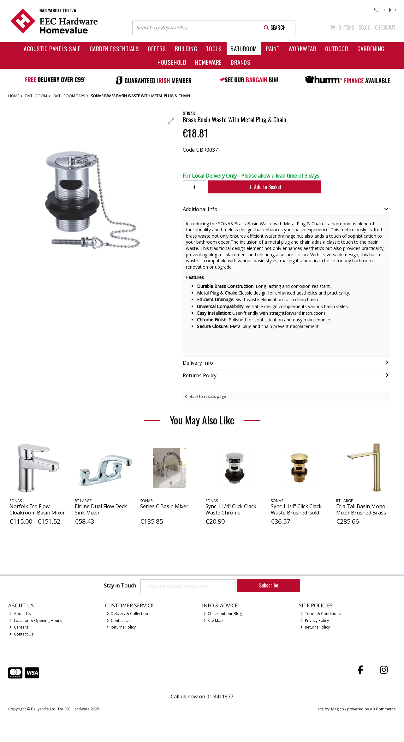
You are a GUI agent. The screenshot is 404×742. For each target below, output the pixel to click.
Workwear (302, 48)
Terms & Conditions (320, 613)
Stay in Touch (120, 586)
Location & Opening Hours (35, 620)
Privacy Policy (314, 620)
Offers (157, 48)
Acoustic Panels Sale (52, 48)
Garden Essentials (114, 48)
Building (186, 48)
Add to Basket (265, 187)
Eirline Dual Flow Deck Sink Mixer (101, 509)
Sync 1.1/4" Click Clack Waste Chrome (230, 509)
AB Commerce (383, 709)
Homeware (208, 62)
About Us (20, 613)
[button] (171, 121)
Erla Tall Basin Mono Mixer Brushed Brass (361, 509)
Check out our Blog (222, 613)
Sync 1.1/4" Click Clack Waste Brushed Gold (296, 509)
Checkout (385, 27)
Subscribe (268, 585)
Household (171, 62)
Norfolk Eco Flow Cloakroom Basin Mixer (37, 509)
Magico (337, 709)
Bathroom (243, 48)
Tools (214, 48)
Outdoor (336, 48)
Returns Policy (121, 627)
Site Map (213, 620)
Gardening (370, 48)
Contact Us (21, 634)
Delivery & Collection (127, 613)
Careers (18, 627)
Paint (273, 48)
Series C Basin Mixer (164, 506)
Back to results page (208, 396)
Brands (240, 62)
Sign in (379, 9)
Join (392, 9)
